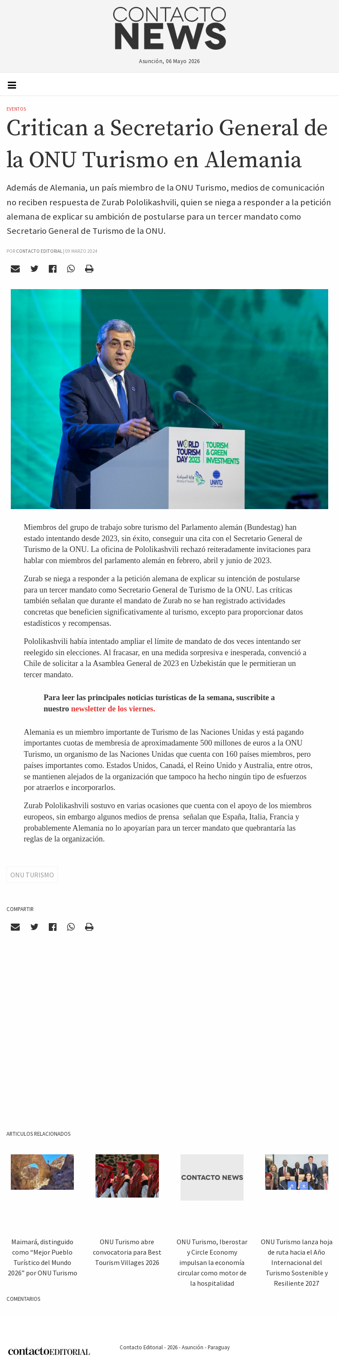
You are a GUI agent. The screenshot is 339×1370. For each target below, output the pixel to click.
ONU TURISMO (32, 874)
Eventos (16, 109)
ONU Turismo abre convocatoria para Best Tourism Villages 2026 (127, 1252)
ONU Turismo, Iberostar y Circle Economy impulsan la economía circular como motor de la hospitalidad (212, 1262)
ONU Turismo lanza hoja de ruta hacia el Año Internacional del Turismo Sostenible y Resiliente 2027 (297, 1262)
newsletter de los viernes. (113, 708)
